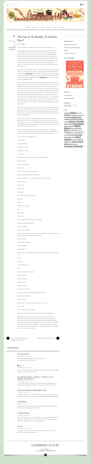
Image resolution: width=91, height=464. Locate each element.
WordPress (42, 451)
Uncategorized (11, 48)
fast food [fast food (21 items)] (69, 130)
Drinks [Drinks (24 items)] (66, 126)
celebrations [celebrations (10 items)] (81, 115)
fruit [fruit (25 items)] (76, 130)
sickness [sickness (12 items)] (69, 141)
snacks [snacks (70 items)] (74, 141)
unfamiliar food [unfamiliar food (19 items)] (73, 144)
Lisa (24, 44)
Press (55, 27)
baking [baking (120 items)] (73, 112)
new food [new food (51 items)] (78, 135)
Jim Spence (23, 401)
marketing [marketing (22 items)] (72, 135)
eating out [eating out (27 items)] (71, 126)
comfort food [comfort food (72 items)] (75, 117)
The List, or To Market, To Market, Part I (37, 39)
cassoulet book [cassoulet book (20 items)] (75, 115)
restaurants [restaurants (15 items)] (74, 139)
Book (42, 27)
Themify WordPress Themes (50, 451)
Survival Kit (24, 354)
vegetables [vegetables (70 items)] (68, 146)
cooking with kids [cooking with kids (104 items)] (76, 121)
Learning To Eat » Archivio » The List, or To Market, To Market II (35, 378)
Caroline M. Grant (68, 95)
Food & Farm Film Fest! (69, 53)
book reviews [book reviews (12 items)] (79, 113)
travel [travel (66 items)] (66, 144)
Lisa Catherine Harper (69, 98)
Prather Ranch (29, 73)
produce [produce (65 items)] (77, 137)
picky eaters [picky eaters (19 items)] (71, 137)
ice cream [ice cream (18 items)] (74, 132)
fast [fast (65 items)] (65, 130)
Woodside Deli (43, 77)
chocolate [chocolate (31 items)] (67, 117)
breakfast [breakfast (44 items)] (67, 115)
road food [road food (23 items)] (80, 139)
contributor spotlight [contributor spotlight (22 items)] (77, 119)
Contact (62, 27)
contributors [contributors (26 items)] (67, 119)
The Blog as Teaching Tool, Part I (48, 338)
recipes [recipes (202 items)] (67, 139)
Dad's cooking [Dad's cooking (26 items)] (68, 124)
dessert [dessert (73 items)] (76, 124)
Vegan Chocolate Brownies (70, 44)
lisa (14, 46)
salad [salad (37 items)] (66, 142)
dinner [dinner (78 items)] (81, 124)
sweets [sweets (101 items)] (80, 141)
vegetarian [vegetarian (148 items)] (78, 146)
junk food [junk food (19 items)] (79, 132)
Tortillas (66, 50)
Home (28, 27)
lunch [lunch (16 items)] (67, 135)
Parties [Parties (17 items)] (66, 137)
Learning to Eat (45, 449)
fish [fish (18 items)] (73, 130)
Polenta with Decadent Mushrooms (72, 47)
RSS (83, 4)
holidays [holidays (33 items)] (68, 133)
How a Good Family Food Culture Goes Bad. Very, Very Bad (17, 339)
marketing (12, 49)
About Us (35, 27)
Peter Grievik (24, 413)
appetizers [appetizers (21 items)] (67, 113)
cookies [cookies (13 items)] (66, 121)
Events (48, 27)
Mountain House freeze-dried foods (33, 390)
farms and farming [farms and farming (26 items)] (76, 128)
